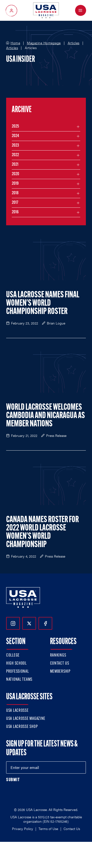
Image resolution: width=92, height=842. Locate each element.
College (13, 655)
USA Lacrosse (17, 710)
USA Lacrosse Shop (22, 726)
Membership (60, 671)
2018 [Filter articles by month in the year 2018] (15, 193)
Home (15, 43)
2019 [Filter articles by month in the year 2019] (15, 183)
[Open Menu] (80, 10)
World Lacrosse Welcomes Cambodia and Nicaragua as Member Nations (45, 416)
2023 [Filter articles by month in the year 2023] (15, 145)
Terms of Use (48, 828)
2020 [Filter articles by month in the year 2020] (15, 174)
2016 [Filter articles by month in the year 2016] (15, 212)
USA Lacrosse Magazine (25, 718)
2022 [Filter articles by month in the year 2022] (15, 155)
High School (16, 663)
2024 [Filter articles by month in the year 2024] (15, 136)
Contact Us (59, 663)
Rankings (58, 655)
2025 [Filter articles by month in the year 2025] (15, 126)
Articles (73, 43)
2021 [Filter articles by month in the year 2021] (15, 164)
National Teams (19, 679)
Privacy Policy (22, 828)
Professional (17, 671)
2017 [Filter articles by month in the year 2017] (15, 202)
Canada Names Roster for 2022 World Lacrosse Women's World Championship (42, 532)
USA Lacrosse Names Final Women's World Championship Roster (42, 303)
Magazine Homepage (44, 43)
